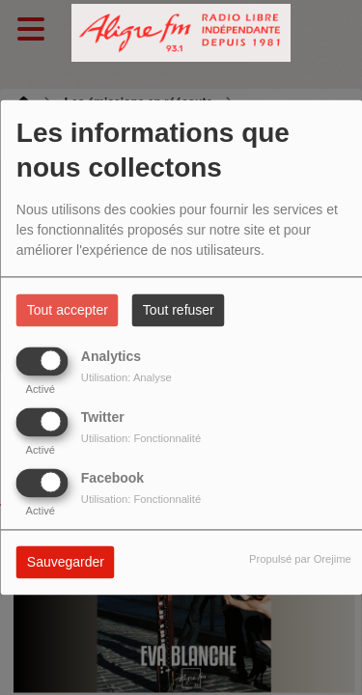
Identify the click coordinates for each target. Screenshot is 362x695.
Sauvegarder (65, 562)
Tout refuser (178, 311)
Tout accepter (67, 311)
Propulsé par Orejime (300, 560)
